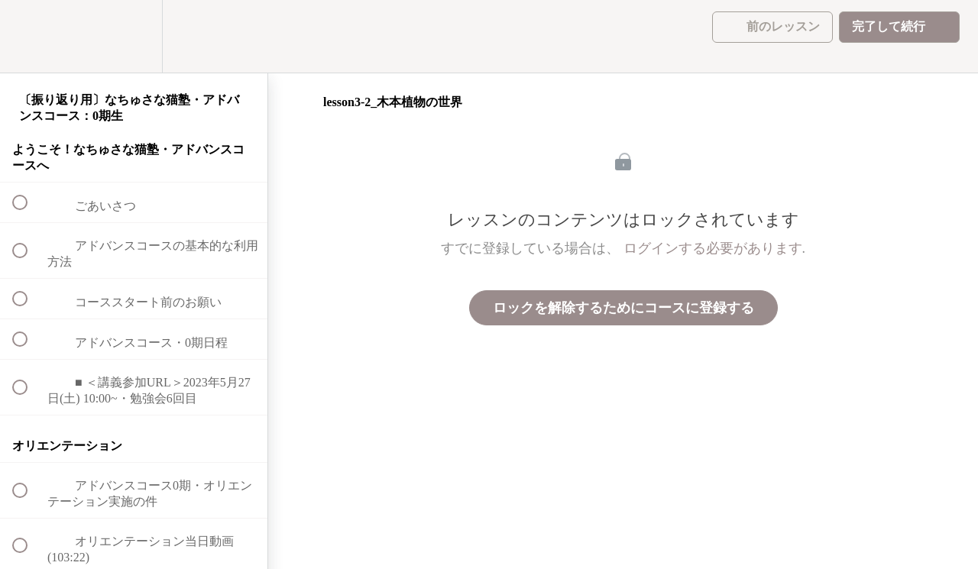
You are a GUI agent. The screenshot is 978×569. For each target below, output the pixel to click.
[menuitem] (133, 36)
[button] (28, 36)
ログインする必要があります (712, 248)
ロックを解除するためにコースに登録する (623, 307)
